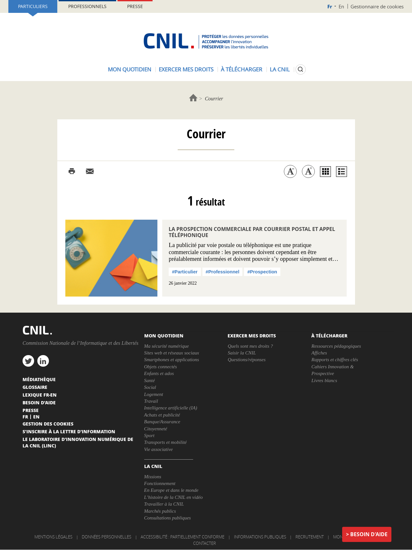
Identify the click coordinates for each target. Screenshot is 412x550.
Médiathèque (39, 379)
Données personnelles (106, 537)
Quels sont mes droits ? (250, 346)
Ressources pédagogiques (336, 346)
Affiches (319, 352)
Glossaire (35, 387)
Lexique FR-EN (40, 394)
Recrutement (309, 537)
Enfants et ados (159, 373)
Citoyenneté (155, 428)
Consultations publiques (167, 517)
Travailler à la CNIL (164, 504)
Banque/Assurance (162, 421)
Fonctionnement (159, 483)
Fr (329, 6)
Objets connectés (160, 366)
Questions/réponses (247, 359)
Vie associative (158, 449)
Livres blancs (324, 380)
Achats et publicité (162, 414)
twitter (28, 361)
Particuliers (33, 6)
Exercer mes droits (186, 69)
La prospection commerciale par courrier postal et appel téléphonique (252, 232)
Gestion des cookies (48, 423)
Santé (149, 380)
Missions (152, 476)
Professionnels (87, 6)
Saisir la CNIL (242, 352)
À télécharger (241, 69)
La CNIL (280, 69)
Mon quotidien (129, 69)
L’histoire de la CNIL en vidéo (173, 497)
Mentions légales (53, 537)
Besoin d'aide (369, 534)
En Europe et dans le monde (171, 490)
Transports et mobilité (165, 442)
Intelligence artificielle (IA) (170, 407)
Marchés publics (160, 511)
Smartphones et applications (171, 359)
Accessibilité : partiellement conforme (182, 537)
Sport (149, 435)
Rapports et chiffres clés (334, 359)
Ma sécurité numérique (166, 346)
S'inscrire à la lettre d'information (69, 431)
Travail (151, 401)
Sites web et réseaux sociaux (171, 352)
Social (150, 387)
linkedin (43, 361)
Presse (135, 6)
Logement (153, 394)
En (341, 6)
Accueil (193, 97)
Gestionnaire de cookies (377, 6)
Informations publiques (260, 537)
